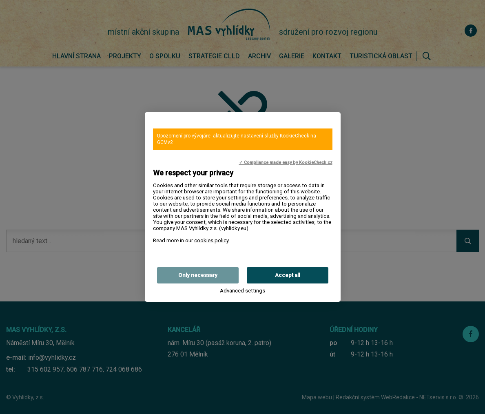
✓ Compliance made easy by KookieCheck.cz (285, 162)
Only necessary (197, 275)
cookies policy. (212, 240)
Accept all (287, 275)
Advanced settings (242, 291)
